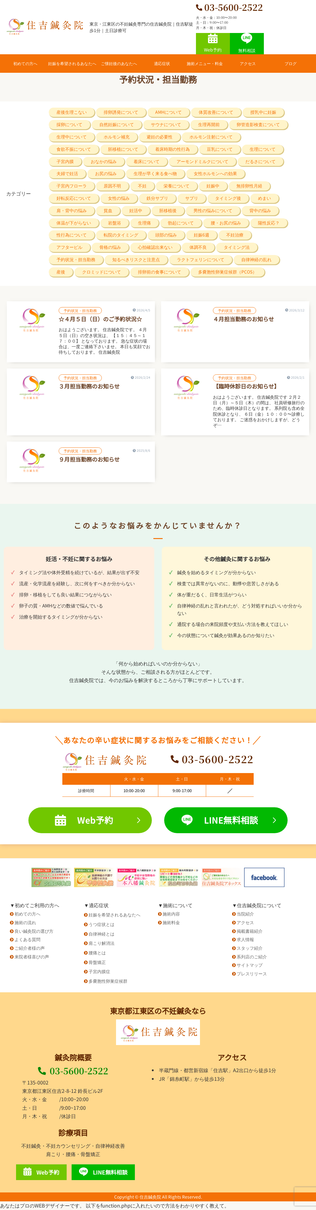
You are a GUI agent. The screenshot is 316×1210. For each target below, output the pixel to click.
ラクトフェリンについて (200, 259)
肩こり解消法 (101, 943)
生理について (263, 149)
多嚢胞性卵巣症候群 (108, 981)
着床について (147, 161)
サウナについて (166, 124)
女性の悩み (119, 198)
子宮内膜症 (99, 971)
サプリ (191, 198)
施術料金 (171, 922)
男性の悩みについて (212, 210)
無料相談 (247, 43)
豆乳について (220, 149)
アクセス (248, 63)
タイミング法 (237, 247)
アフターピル (69, 247)
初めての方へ (25, 63)
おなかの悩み (104, 161)
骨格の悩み (110, 247)
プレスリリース (252, 973)
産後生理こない (71, 112)
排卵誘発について (121, 112)
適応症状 (162, 63)
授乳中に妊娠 (263, 112)
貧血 (108, 210)
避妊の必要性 (160, 137)
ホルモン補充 (117, 137)
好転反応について (73, 198)
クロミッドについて (101, 272)
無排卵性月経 (249, 186)
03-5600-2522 (73, 1070)
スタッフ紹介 (250, 948)
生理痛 (144, 223)
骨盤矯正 (97, 962)
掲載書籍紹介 (250, 931)
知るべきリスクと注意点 (136, 259)
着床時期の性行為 (172, 149)
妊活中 (135, 210)
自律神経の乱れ (256, 259)
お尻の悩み (106, 173)
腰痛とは (97, 952)
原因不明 (112, 186)
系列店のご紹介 (252, 956)
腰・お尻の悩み (226, 223)
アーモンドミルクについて (202, 161)
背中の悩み (260, 210)
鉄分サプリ (157, 198)
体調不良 (198, 247)
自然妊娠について (116, 124)
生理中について (71, 137)
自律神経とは (101, 934)
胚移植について (123, 149)
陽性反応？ (269, 223)
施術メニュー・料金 (205, 63)
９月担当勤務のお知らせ (89, 459)
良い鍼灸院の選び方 (34, 931)
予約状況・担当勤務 (75, 259)
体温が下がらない (73, 223)
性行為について (71, 235)
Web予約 (213, 43)
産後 (60, 272)
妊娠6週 (201, 235)
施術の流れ (25, 922)
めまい (264, 198)
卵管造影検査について (258, 124)
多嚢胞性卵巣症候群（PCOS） (227, 272)
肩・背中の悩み (71, 210)
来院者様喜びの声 (32, 956)
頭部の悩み (166, 235)
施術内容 (171, 914)
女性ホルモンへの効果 (215, 173)
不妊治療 (234, 235)
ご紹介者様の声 (30, 948)
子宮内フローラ (71, 186)
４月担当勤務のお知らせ (243, 319)
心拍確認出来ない (155, 247)
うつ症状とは (101, 924)
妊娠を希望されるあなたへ (72, 63)
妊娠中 (212, 186)
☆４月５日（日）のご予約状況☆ (100, 319)
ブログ (291, 63)
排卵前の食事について (159, 272)
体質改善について (216, 112)
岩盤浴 (114, 223)
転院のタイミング (121, 235)
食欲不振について (73, 149)
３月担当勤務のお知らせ (89, 386)
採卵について (69, 124)
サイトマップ (250, 965)
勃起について (181, 223)
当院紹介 (245, 914)
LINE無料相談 (228, 820)
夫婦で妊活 (67, 173)
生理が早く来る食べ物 (155, 173)
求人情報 (245, 939)
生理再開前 (209, 124)
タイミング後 (228, 198)
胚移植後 (168, 210)
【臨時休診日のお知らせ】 (246, 386)
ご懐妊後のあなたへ (119, 63)
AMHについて (168, 112)
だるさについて (260, 161)
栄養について (176, 186)
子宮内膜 (65, 161)
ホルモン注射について (211, 137)
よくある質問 (27, 939)
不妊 (142, 186)
